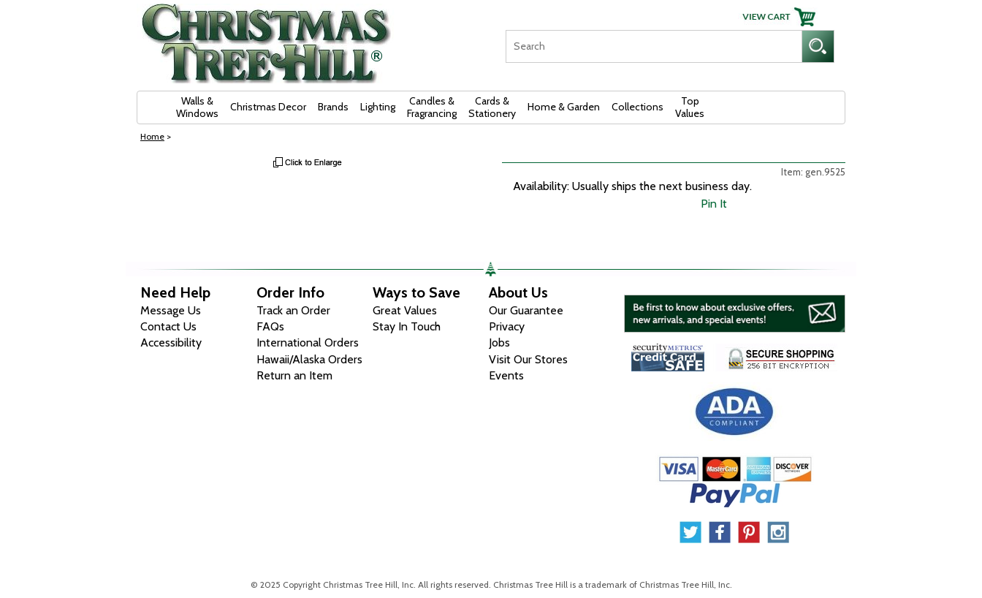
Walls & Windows (197, 107)
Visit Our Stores (528, 359)
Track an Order (293, 310)
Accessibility (171, 342)
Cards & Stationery (492, 107)
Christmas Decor (268, 106)
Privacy (507, 326)
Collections (637, 106)
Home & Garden (564, 106)
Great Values (405, 310)
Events (506, 375)
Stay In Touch (407, 326)
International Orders (307, 342)
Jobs (499, 342)
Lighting (377, 106)
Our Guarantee (526, 310)
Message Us (170, 310)
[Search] (654, 46)
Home (152, 136)
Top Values (689, 107)
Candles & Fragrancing (432, 107)
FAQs (270, 326)
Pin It (714, 204)
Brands (333, 106)
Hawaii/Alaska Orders (309, 359)
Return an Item (294, 375)
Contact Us (168, 326)
